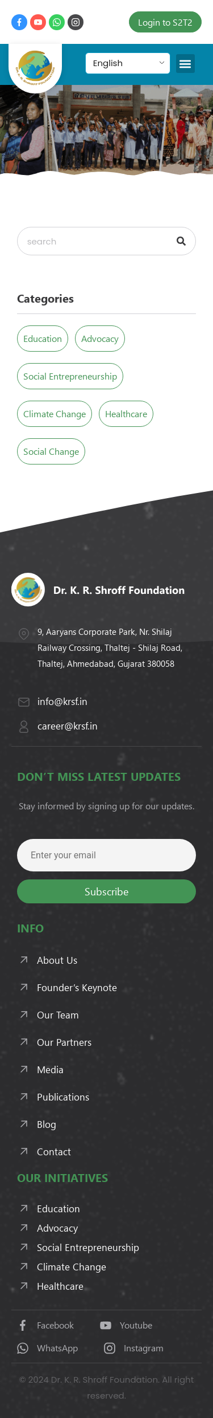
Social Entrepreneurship (70, 376)
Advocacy (100, 338)
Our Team (58, 1014)
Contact (54, 1151)
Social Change (51, 451)
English (108, 63)
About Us (57, 960)
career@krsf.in (67, 725)
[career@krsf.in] (24, 727)
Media (50, 1069)
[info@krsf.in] (24, 702)
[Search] (181, 241)
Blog (46, 1124)
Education (42, 338)
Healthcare (126, 413)
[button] (185, 63)
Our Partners (64, 1042)
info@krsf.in (62, 701)
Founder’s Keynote (77, 987)
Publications (63, 1096)
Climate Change (54, 413)
